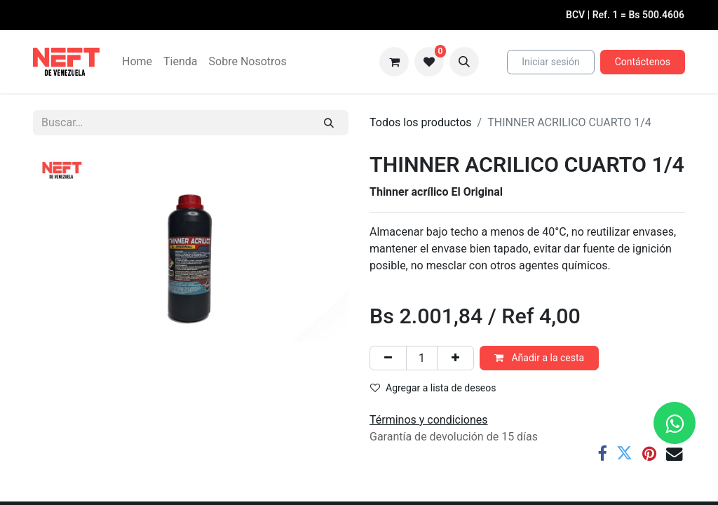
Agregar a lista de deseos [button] (433, 387)
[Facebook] (602, 453)
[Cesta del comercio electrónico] (394, 61)
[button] (464, 61)
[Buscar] (328, 122)
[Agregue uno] (455, 358)
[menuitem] (137, 62)
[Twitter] (624, 453)
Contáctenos (642, 61)
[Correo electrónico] (674, 453)
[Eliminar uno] (388, 358)
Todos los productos (421, 122)
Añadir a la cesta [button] (539, 357)
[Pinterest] (649, 453)
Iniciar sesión (551, 61)
